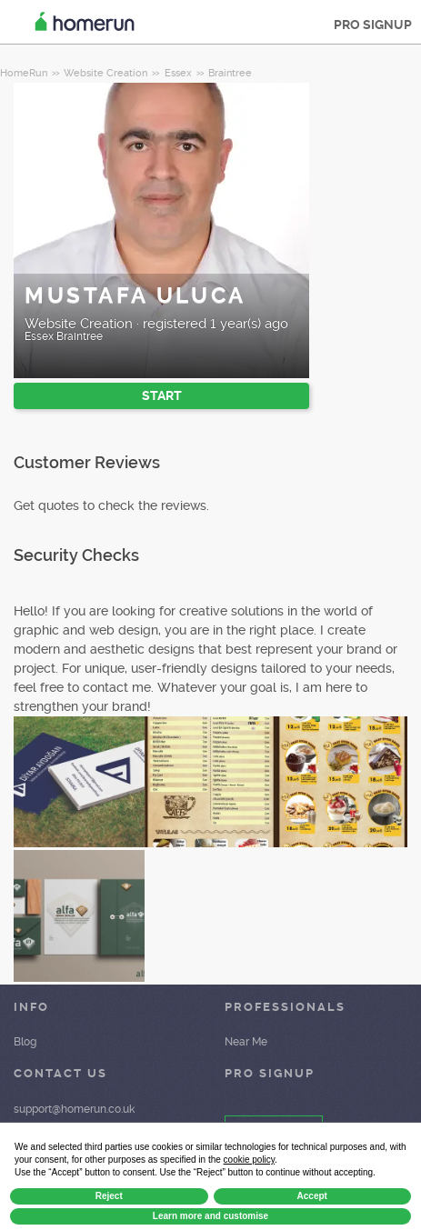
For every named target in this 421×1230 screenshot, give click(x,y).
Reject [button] (109, 1196)
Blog (25, 1041)
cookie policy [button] (250, 1160)
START (162, 395)
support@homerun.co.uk (74, 1109)
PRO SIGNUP (373, 24)
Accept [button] (312, 1196)
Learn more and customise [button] (210, 1216)
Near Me (246, 1041)
